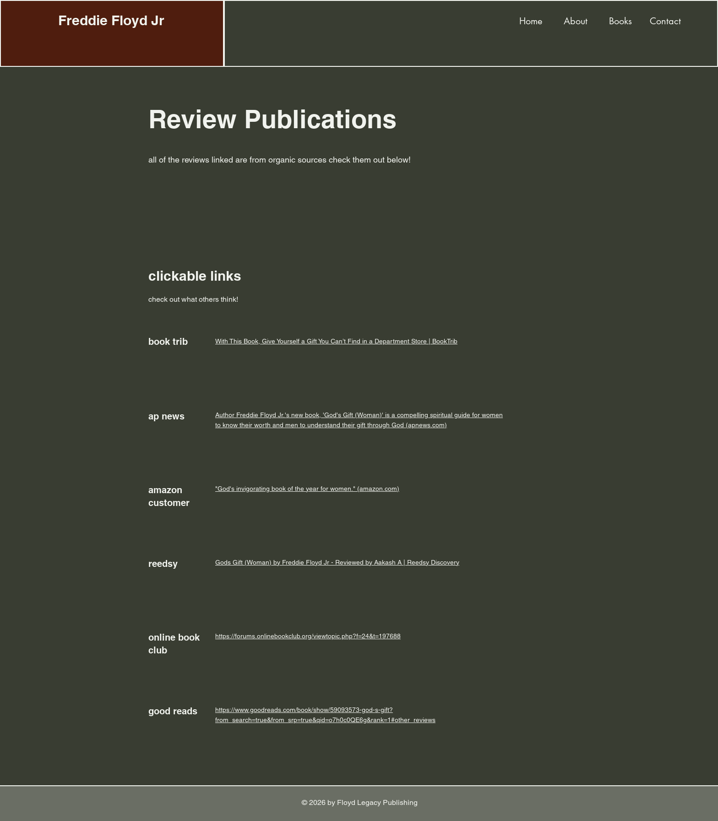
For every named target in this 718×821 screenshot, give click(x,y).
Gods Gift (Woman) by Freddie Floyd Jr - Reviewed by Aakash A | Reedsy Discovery (337, 562)
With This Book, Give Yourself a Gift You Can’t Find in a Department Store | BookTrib (336, 341)
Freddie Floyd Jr (111, 20)
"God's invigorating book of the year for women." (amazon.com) (307, 488)
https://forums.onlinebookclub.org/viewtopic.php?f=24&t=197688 (308, 636)
